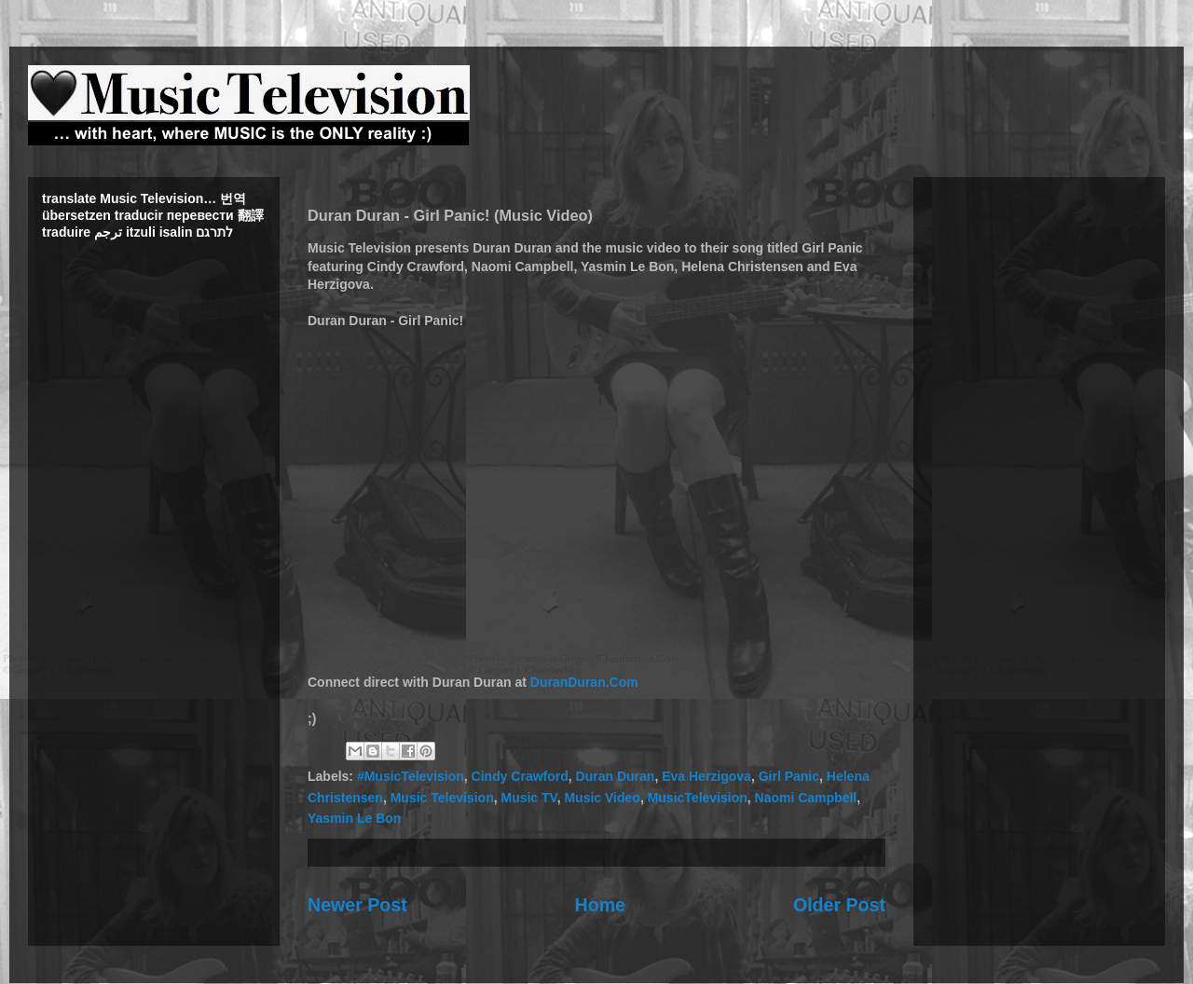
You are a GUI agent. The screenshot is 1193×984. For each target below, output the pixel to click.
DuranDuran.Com (584, 682)
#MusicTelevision (410, 776)
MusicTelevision (697, 797)
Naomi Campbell (806, 797)
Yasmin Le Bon (354, 818)
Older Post (839, 905)
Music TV (528, 797)
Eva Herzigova (706, 776)
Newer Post (357, 905)
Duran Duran (615, 776)
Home (600, 905)
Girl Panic (789, 776)
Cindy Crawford (520, 776)
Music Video (601, 797)
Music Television (442, 797)
